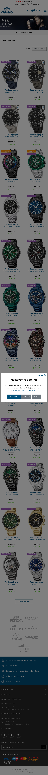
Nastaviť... (36, 396)
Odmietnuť (26, 396)
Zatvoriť (42, 375)
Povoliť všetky (13, 396)
